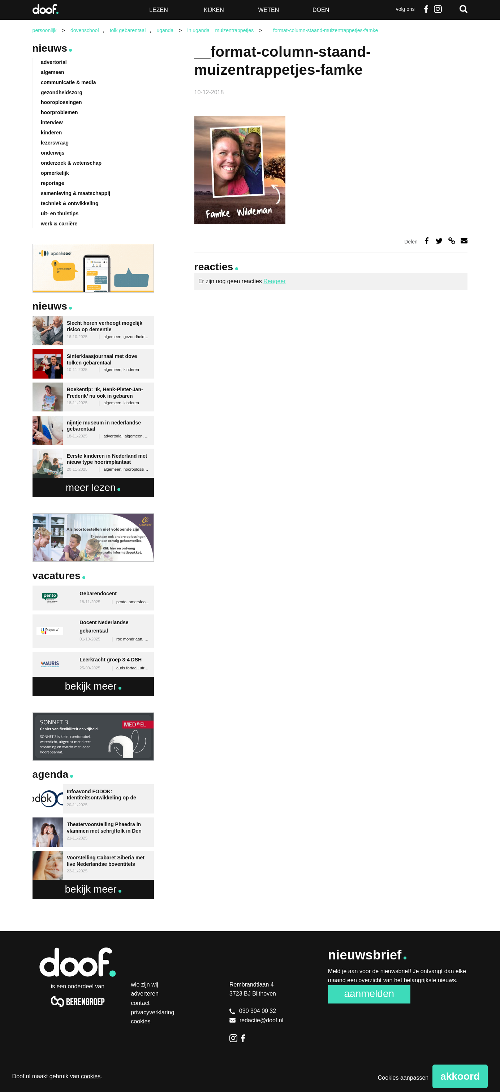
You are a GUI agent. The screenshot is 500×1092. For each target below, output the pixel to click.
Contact (140, 1003)
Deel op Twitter (439, 240)
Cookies (140, 1021)
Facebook (426, 9)
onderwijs (52, 153)
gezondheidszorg (61, 92)
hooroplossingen (61, 102)
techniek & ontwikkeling (69, 203)
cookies (90, 1076)
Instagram (437, 9)
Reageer (274, 281)
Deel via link (451, 240)
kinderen (51, 132)
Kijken (214, 10)
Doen (320, 10)
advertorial (54, 62)
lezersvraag (55, 143)
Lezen (158, 10)
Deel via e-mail (464, 240)
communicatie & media (68, 82)
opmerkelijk (55, 173)
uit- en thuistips (59, 213)
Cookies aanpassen (403, 1078)
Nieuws (50, 48)
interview (52, 122)
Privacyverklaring (152, 1012)
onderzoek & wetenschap (71, 163)
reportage (52, 183)
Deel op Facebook (426, 240)
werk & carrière (59, 223)
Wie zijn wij (144, 984)
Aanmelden (369, 993)
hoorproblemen (59, 112)
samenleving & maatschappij (75, 193)
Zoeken (463, 9)
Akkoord (460, 1076)
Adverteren (145, 993)
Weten (268, 10)
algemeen (52, 72)
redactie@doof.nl (256, 1020)
